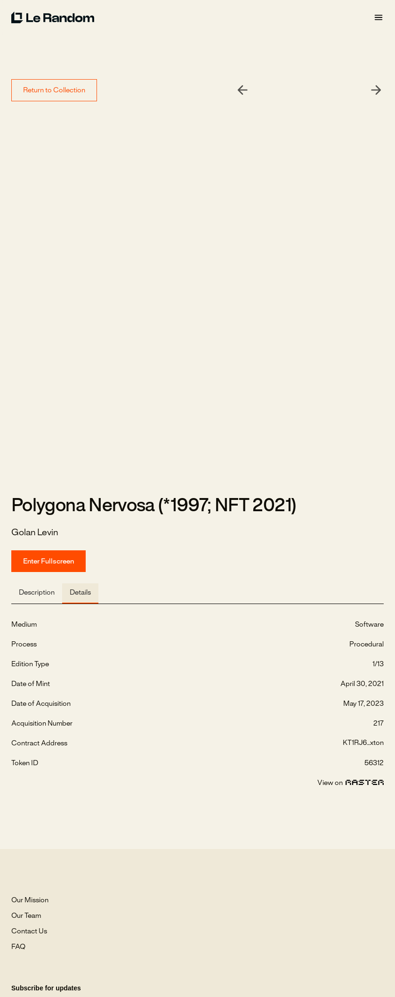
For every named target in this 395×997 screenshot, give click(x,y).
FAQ (18, 947)
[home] (192, 17)
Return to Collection (54, 90)
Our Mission (29, 900)
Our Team (26, 916)
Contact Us (29, 931)
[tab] (36, 593)
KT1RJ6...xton (363, 743)
